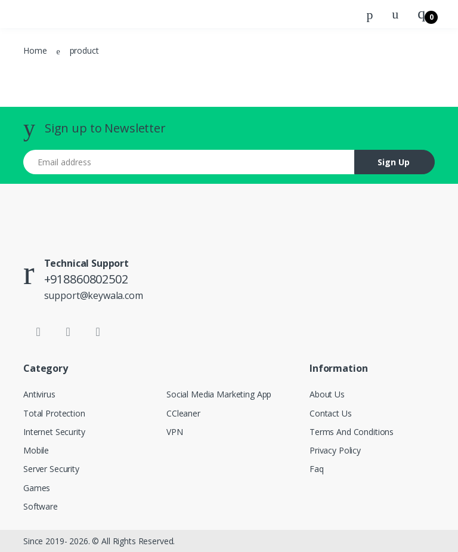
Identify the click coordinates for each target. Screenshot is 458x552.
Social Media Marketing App (218, 394)
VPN (174, 431)
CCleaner (183, 413)
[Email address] (189, 162)
